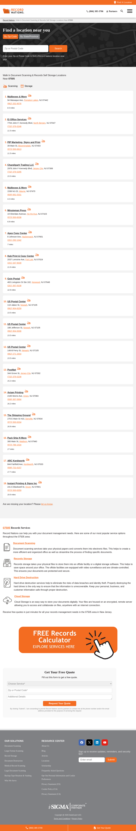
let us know (46, 504)
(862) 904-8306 (14, 331)
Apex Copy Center (17, 233)
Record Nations (9, 20)
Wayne (22, 191)
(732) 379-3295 (14, 172)
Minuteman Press (16, 210)
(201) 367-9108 (14, 285)
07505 (6, 527)
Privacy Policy (77, 819)
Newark (23, 305)
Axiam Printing (15, 392)
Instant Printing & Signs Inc (22, 483)
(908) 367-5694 (14, 399)
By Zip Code (10, 36)
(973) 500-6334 (14, 422)
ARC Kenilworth (16, 461)
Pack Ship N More (17, 438)
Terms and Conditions (62, 819)
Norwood (36, 282)
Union (26, 396)
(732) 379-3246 (14, 126)
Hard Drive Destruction (26, 577)
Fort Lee (29, 259)
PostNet (11, 370)
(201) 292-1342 (14, 240)
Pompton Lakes (31, 100)
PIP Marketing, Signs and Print (23, 142)
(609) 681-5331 (14, 195)
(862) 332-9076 (14, 103)
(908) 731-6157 (14, 467)
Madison (23, 441)
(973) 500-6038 (14, 217)
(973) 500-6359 (14, 490)
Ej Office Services (17, 119)
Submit (111, 759)
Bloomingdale (24, 146)
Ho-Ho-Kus (32, 214)
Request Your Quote (59, 703)
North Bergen (39, 123)
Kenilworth (28, 464)
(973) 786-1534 (14, 445)
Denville (29, 419)
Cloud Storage (22, 596)
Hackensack (27, 237)
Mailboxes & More (17, 96)
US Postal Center (16, 301)
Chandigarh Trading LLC (20, 165)
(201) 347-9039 (14, 263)
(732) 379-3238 (14, 377)
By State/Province (29, 36)
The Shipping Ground (19, 415)
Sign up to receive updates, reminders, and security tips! (104, 752)
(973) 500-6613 (14, 149)
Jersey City (38, 168)
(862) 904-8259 (14, 308)
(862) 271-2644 (14, 354)
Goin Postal (13, 279)
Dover (28, 487)
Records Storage (23, 558)
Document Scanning (24, 543)
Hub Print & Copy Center (20, 256)
